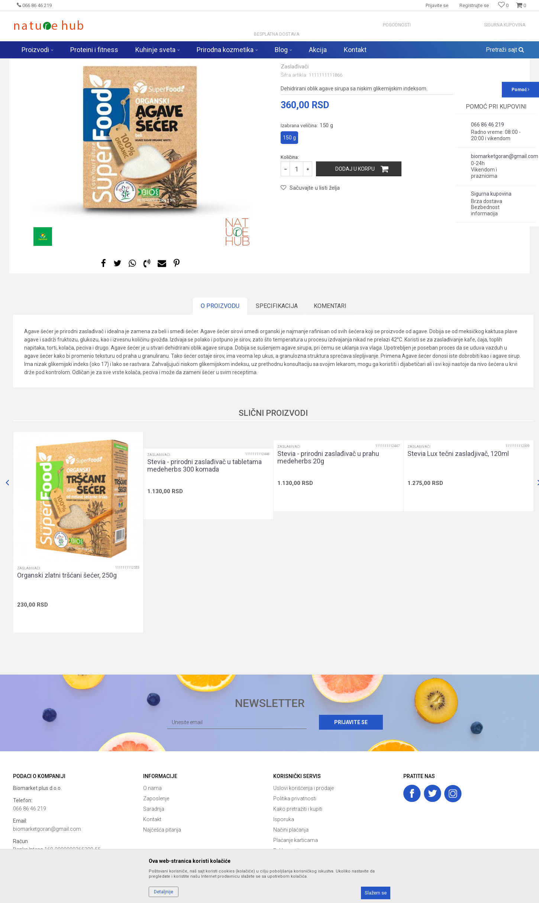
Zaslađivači (153, 63)
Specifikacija (277, 364)
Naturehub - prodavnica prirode (44, 63)
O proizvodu (220, 364)
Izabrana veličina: (307, 183)
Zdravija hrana (120, 63)
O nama (152, 846)
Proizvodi (90, 63)
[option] (141, 196)
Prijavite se (351, 781)
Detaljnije (163, 891)
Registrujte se (474, 5)
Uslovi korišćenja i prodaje (303, 846)
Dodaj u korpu (355, 227)
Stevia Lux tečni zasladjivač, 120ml (458, 512)
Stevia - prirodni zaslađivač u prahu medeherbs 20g (328, 515)
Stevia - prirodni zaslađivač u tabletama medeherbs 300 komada (204, 524)
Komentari (330, 364)
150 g (289, 196)
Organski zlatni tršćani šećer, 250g (67, 633)
